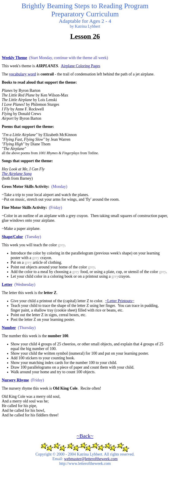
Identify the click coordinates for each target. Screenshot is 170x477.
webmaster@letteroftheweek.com (91, 459)
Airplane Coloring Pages (80, 66)
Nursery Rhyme (15, 380)
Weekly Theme (14, 58)
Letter (7, 284)
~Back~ (85, 436)
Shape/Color (12, 237)
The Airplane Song (17, 173)
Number (9, 327)
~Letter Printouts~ (119, 301)
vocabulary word (22, 74)
